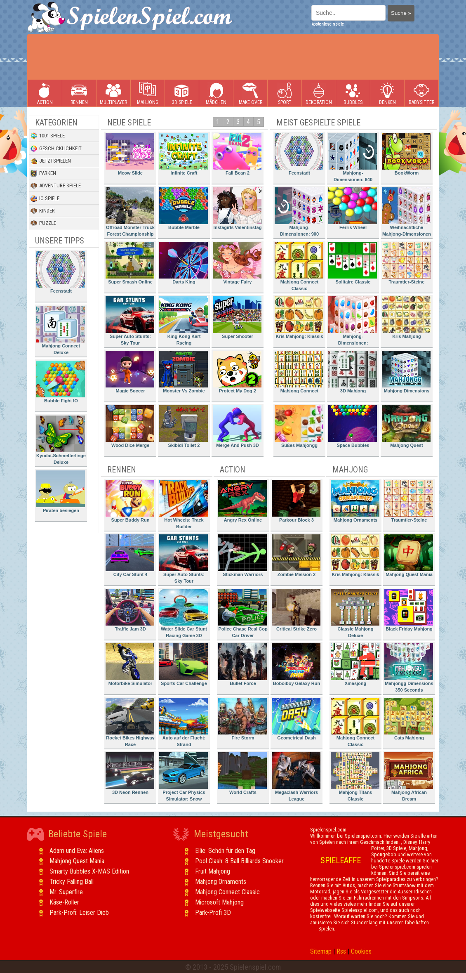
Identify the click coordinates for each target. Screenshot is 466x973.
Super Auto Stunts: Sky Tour (130, 320)
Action (45, 93)
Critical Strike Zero (296, 610)
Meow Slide (130, 154)
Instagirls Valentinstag (237, 208)
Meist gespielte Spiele (318, 123)
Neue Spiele (129, 123)
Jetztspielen (51, 161)
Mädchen (216, 93)
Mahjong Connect (299, 372)
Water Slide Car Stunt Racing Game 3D (183, 613)
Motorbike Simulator (130, 664)
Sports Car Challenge (183, 664)
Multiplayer (113, 93)
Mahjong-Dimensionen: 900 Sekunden (299, 213)
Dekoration (319, 93)
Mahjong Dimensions (406, 372)
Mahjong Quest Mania (408, 555)
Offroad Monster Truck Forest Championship (130, 211)
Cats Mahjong (408, 719)
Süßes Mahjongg (299, 426)
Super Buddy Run (130, 501)
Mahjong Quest (406, 426)
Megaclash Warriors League (296, 776)
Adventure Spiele (56, 185)
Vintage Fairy (237, 263)
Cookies (361, 951)
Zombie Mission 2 (296, 555)
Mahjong (147, 93)
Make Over (250, 93)
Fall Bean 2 (237, 154)
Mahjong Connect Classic (299, 266)
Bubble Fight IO (60, 382)
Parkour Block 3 (296, 501)
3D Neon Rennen (130, 773)
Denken (387, 93)
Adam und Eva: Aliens (76, 851)
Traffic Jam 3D (130, 610)
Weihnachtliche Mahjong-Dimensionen (406, 211)
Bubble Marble (183, 208)
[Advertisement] (233, 57)
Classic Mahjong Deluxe (355, 613)
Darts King (183, 263)
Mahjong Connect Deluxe (60, 330)
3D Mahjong (352, 372)
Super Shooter (237, 317)
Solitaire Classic (352, 263)
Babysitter (421, 93)
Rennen (79, 93)
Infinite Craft (183, 154)
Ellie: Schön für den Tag (225, 851)
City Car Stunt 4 (130, 555)
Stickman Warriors (242, 555)
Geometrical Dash (296, 719)
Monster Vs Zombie (183, 372)
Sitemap (321, 951)
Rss (341, 951)
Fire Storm (242, 719)
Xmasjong (355, 664)
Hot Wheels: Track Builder (183, 504)
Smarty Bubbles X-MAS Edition (89, 871)
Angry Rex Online (242, 501)
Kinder (43, 211)
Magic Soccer (130, 372)
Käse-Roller (64, 902)
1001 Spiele (48, 135)
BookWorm (406, 154)
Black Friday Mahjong (408, 610)
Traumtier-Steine (406, 263)
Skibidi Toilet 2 (183, 426)
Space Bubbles (352, 426)
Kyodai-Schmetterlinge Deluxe (61, 440)
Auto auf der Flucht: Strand (183, 722)
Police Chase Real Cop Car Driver (243, 613)
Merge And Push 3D (237, 426)
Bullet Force (242, 664)
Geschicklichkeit (56, 148)
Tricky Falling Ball (71, 882)
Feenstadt (60, 272)
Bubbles (353, 93)
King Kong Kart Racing (183, 320)
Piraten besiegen (60, 491)
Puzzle (43, 223)
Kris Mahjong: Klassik (299, 317)
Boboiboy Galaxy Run (296, 664)
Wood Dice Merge (130, 426)
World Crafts (242, 773)
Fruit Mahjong (212, 871)
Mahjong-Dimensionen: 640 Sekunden (352, 158)
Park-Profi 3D (213, 912)
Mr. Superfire (66, 892)
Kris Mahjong (406, 317)
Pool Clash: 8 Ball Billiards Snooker (239, 861)
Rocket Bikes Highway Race (130, 722)
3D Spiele (182, 93)
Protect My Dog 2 (237, 372)
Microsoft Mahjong (219, 902)
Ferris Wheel (352, 208)
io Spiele (45, 198)
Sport (284, 93)
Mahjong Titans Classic (355, 776)
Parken (43, 173)
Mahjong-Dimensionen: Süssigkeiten (352, 322)
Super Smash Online (130, 263)
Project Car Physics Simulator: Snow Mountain (183, 778)
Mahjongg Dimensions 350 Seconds (408, 667)
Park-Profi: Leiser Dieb (79, 912)
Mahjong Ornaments (355, 501)
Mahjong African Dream (408, 776)
